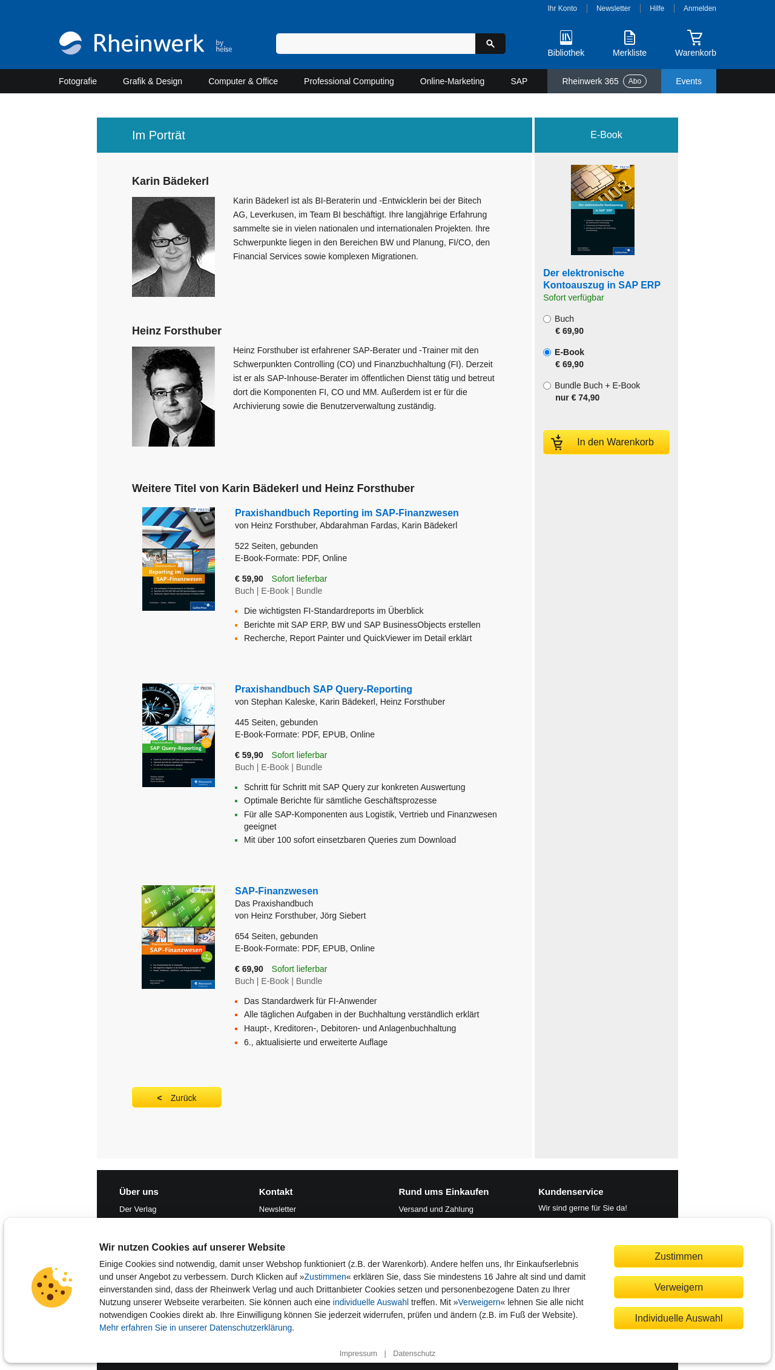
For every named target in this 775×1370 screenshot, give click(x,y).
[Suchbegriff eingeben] (375, 43)
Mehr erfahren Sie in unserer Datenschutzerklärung (195, 1327)
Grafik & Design (152, 81)
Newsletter (613, 8)
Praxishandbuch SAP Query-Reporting (323, 689)
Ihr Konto (563, 8)
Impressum (358, 1353)
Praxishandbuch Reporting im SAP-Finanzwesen (347, 513)
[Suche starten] (490, 43)
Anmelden (700, 8)
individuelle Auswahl (371, 1302)
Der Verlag (137, 1209)
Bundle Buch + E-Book (591, 391)
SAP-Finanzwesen (357, 897)
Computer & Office (243, 81)
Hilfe (657, 8)
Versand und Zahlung (436, 1209)
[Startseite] (145, 44)
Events (689, 81)
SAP (518, 81)
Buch (563, 325)
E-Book (563, 358)
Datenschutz (414, 1353)
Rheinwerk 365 (604, 81)
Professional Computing (349, 81)
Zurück (184, 1098)
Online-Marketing (452, 81)
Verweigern (479, 1302)
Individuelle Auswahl (679, 1317)
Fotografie (78, 81)
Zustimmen (325, 1277)
